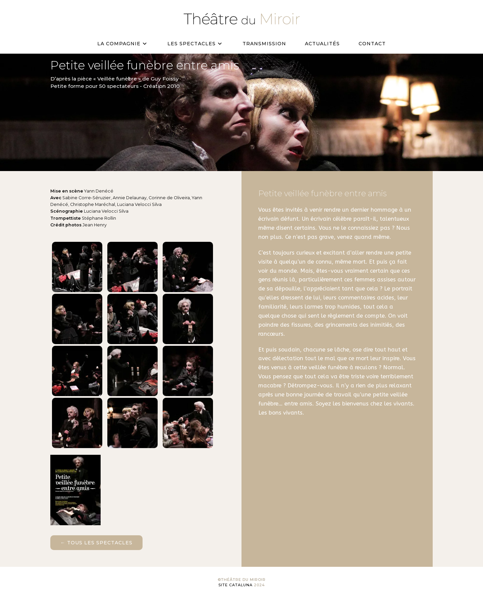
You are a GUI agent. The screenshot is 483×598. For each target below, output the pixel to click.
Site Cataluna (235, 585)
